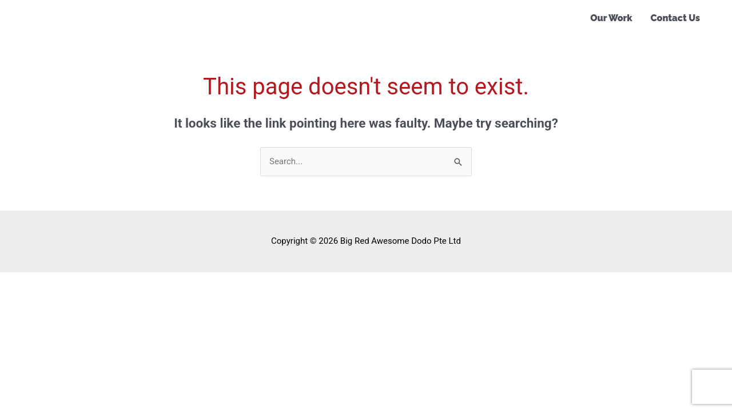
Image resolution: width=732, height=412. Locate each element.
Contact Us (675, 18)
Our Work (611, 18)
